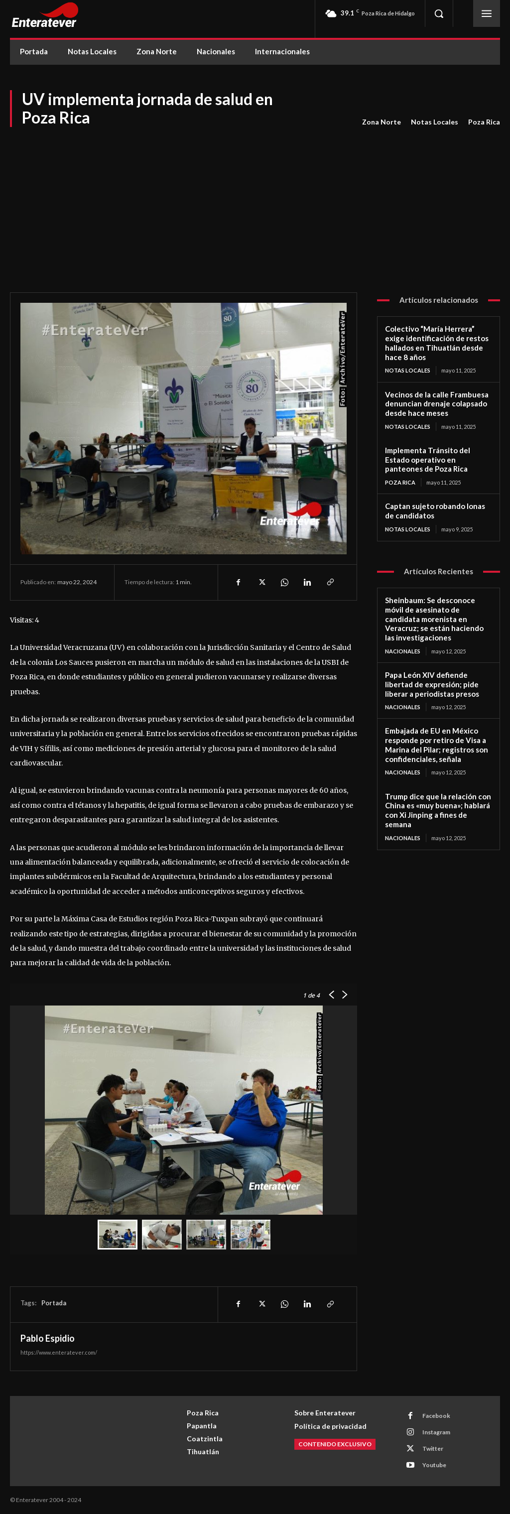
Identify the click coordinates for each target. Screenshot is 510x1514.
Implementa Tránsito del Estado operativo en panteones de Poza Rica (427, 460)
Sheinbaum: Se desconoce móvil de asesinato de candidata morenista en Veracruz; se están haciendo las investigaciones (434, 619)
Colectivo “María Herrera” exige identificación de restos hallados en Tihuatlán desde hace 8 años (437, 342)
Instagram (436, 1432)
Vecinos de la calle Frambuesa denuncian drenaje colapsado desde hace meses (437, 404)
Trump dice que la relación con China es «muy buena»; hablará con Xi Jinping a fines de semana (438, 810)
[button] (438, 13)
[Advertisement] (255, 202)
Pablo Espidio (47, 1338)
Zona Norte (381, 122)
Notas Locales (434, 122)
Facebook (436, 1415)
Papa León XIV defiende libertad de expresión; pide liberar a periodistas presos (432, 684)
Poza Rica (484, 122)
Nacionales (402, 651)
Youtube (434, 1465)
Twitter (432, 1448)
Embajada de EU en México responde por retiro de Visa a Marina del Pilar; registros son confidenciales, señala (436, 744)
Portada (53, 1303)
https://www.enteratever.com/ (58, 1352)
